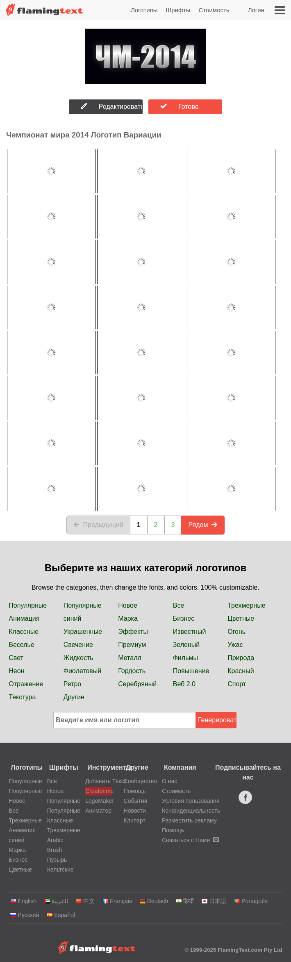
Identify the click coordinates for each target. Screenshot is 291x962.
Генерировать (217, 719)
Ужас (235, 644)
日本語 (213, 901)
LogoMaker (98, 801)
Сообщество (140, 781)
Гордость (132, 670)
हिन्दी (184, 901)
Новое (127, 605)
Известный (189, 631)
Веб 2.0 (184, 683)
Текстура (22, 697)
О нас (169, 781)
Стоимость (214, 10)
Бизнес (184, 618)
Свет (16, 657)
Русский (24, 915)
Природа (240, 657)
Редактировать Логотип (112, 106)
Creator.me (98, 791)
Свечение (78, 644)
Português (251, 901)
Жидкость (78, 657)
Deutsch (153, 901)
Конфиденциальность (191, 810)
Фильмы (185, 657)
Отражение (26, 683)
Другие (74, 697)
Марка (128, 618)
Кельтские (60, 869)
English (23, 901)
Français (117, 901)
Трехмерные (246, 605)
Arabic (55, 840)
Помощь (135, 791)
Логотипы (144, 10)
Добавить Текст (98, 781)
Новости (135, 810)
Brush (54, 850)
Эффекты (133, 631)
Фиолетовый (82, 670)
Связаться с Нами (190, 840)
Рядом (203, 524)
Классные (24, 631)
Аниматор (98, 810)
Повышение (191, 670)
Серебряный (137, 683)
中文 (85, 901)
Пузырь (57, 859)
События (136, 801)
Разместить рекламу (189, 820)
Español (60, 915)
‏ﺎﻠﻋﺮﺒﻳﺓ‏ (56, 901)
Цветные (240, 618)
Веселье (21, 644)
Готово (179, 106)
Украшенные (83, 631)
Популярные (28, 605)
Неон (16, 670)
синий (73, 618)
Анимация (24, 618)
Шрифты (178, 10)
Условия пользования (191, 801)
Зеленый (186, 644)
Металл (129, 657)
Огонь (236, 631)
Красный (240, 670)
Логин (256, 10)
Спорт (236, 683)
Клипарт (135, 820)
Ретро (72, 683)
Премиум (132, 644)
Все (178, 605)
